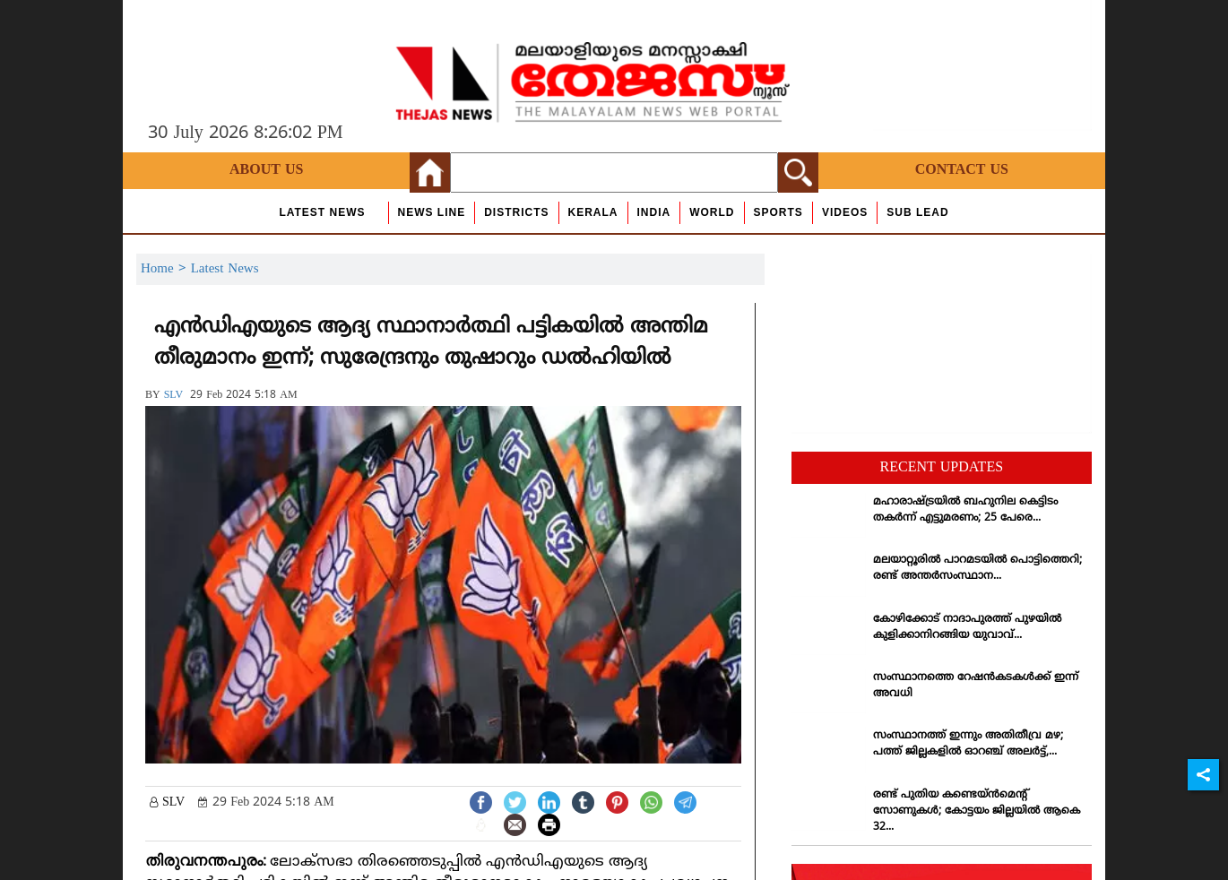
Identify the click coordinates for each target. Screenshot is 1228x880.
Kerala (593, 212)
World (711, 212)
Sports (778, 212)
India (654, 212)
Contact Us (961, 170)
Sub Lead (917, 212)
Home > (166, 269)
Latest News (322, 212)
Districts (516, 212)
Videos (845, 212)
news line (432, 212)
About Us (266, 170)
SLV (174, 395)
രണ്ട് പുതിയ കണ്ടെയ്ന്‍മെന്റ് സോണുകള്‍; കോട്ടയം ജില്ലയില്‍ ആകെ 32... (976, 811)
